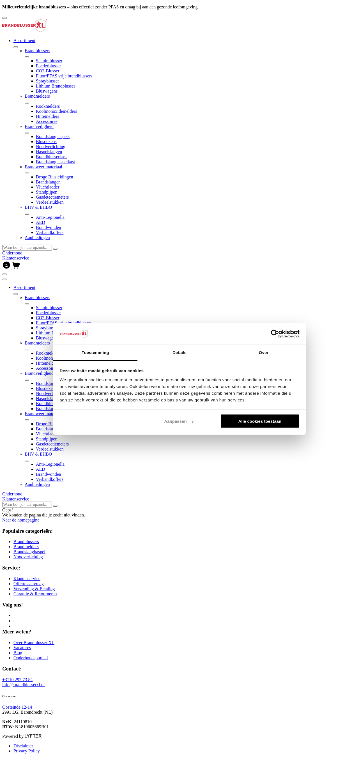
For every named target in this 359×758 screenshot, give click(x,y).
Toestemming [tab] (95, 352)
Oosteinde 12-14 (17, 707)
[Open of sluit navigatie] (4, 274)
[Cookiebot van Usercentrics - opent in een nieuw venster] (275, 334)
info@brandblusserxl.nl (23, 684)
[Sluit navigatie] (4, 279)
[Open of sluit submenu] (15, 47)
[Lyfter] (33, 736)
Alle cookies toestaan (259, 421)
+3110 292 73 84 (17, 679)
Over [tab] (264, 352)
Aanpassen (179, 421)
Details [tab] (179, 352)
